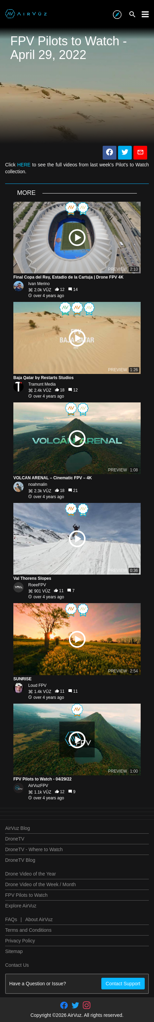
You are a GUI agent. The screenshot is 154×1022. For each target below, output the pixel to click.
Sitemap (14, 951)
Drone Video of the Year (30, 874)
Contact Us (17, 965)
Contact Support (123, 983)
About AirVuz (39, 919)
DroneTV (14, 839)
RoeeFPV (37, 585)
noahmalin (37, 484)
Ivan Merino (39, 283)
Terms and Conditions (28, 930)
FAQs (11, 919)
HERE (23, 164)
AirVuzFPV (38, 785)
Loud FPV (37, 685)
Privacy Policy (20, 940)
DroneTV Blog (20, 860)
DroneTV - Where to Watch (34, 849)
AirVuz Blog (17, 828)
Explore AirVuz (20, 905)
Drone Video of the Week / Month (40, 884)
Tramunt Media (41, 384)
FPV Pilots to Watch (26, 895)
